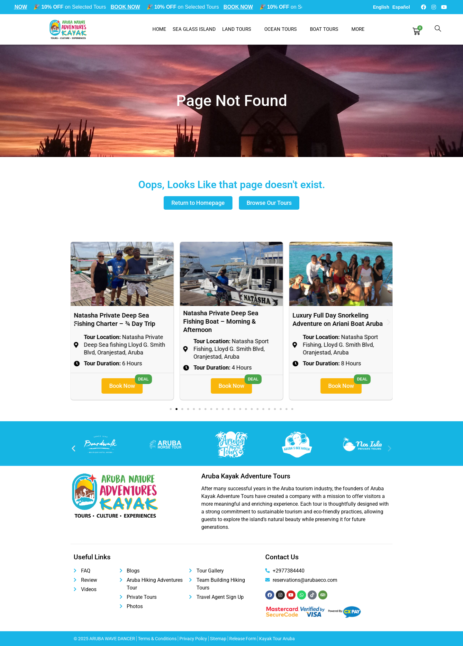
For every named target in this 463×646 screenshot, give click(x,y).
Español (401, 7)
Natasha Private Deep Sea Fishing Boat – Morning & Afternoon (330, 321)
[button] (74, 322)
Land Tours (240, 29)
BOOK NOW (15, 7)
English (381, 7)
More (361, 29)
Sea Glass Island (194, 29)
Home (159, 29)
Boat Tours (327, 29)
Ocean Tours (284, 29)
